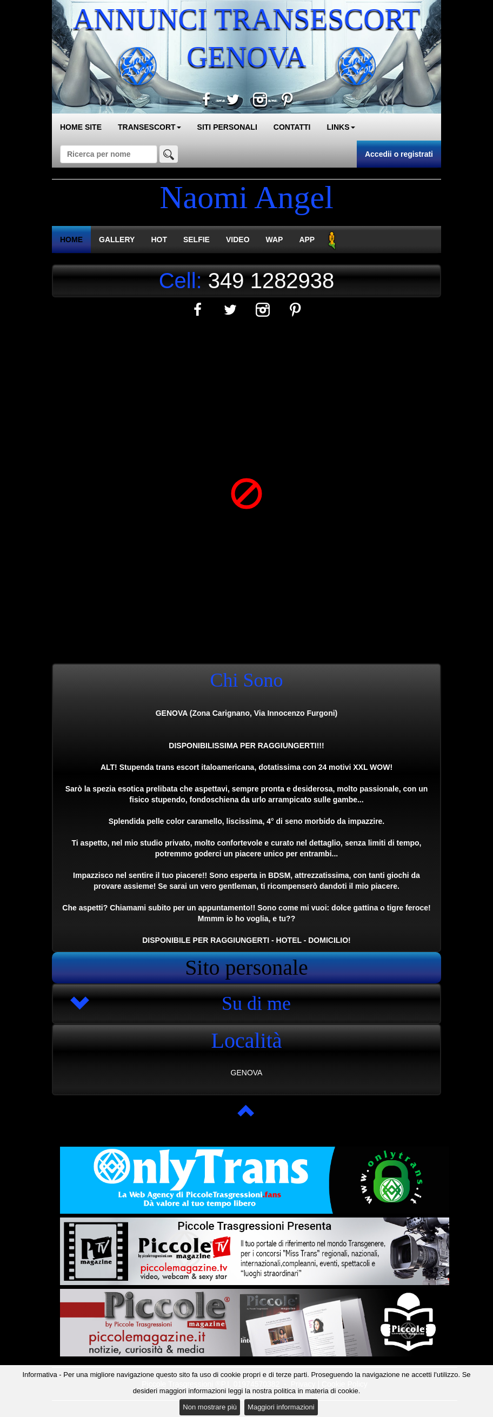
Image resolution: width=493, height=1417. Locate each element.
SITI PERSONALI (227, 127)
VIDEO (238, 239)
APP (307, 239)
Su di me (256, 1003)
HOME (71, 239)
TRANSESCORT (149, 127)
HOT (159, 239)
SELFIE (196, 239)
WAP (274, 239)
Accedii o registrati (399, 154)
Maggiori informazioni (281, 1407)
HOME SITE (81, 127)
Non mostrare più (210, 1407)
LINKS (341, 127)
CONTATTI (292, 127)
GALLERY (117, 239)
